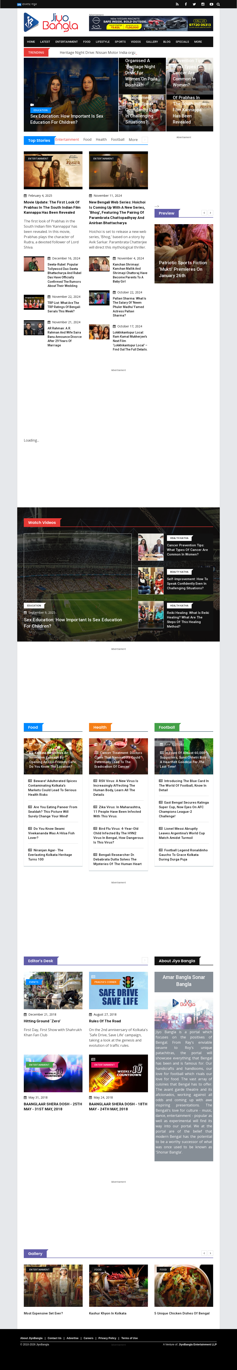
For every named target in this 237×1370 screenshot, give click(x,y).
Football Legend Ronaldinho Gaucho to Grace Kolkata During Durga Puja (183, 854)
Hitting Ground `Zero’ (42, 1021)
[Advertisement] (187, 165)
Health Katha (179, 538)
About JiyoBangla (31, 1338)
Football (117, 139)
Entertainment (66, 41)
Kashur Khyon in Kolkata (120, 1313)
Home (31, 41)
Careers (88, 1338)
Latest (45, 41)
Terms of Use (129, 1338)
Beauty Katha (179, 571)
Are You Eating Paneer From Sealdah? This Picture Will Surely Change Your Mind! (52, 811)
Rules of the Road (105, 1021)
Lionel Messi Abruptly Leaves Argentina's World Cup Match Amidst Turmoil (182, 833)
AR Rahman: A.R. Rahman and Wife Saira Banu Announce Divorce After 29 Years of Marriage (65, 337)
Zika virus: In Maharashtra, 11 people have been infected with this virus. (117, 811)
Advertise (73, 1338)
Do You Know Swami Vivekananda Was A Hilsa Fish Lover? (51, 833)
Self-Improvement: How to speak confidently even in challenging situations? (187, 583)
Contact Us (54, 1338)
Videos (136, 41)
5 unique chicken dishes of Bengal (194, 1313)
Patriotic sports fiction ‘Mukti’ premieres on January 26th (194, 269)
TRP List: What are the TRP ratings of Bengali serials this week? (64, 307)
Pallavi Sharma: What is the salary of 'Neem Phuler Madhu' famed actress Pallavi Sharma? (129, 307)
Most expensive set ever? (55, 1313)
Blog (166, 41)
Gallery (152, 41)
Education (41, 110)
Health (101, 139)
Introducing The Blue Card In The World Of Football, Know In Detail (184, 785)
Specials (182, 41)
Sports (120, 41)
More (198, 41)
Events (33, 982)
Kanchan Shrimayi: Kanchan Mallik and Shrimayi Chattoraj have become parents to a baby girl (130, 273)
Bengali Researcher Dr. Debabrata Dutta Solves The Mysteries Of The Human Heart (117, 859)
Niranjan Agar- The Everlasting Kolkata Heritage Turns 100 (50, 854)
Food (87, 41)
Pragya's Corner (105, 982)
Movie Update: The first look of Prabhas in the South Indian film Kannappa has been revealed (189, 104)
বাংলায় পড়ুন (27, 4)
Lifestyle (103, 41)
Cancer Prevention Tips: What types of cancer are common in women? (187, 549)
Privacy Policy (107, 1338)
